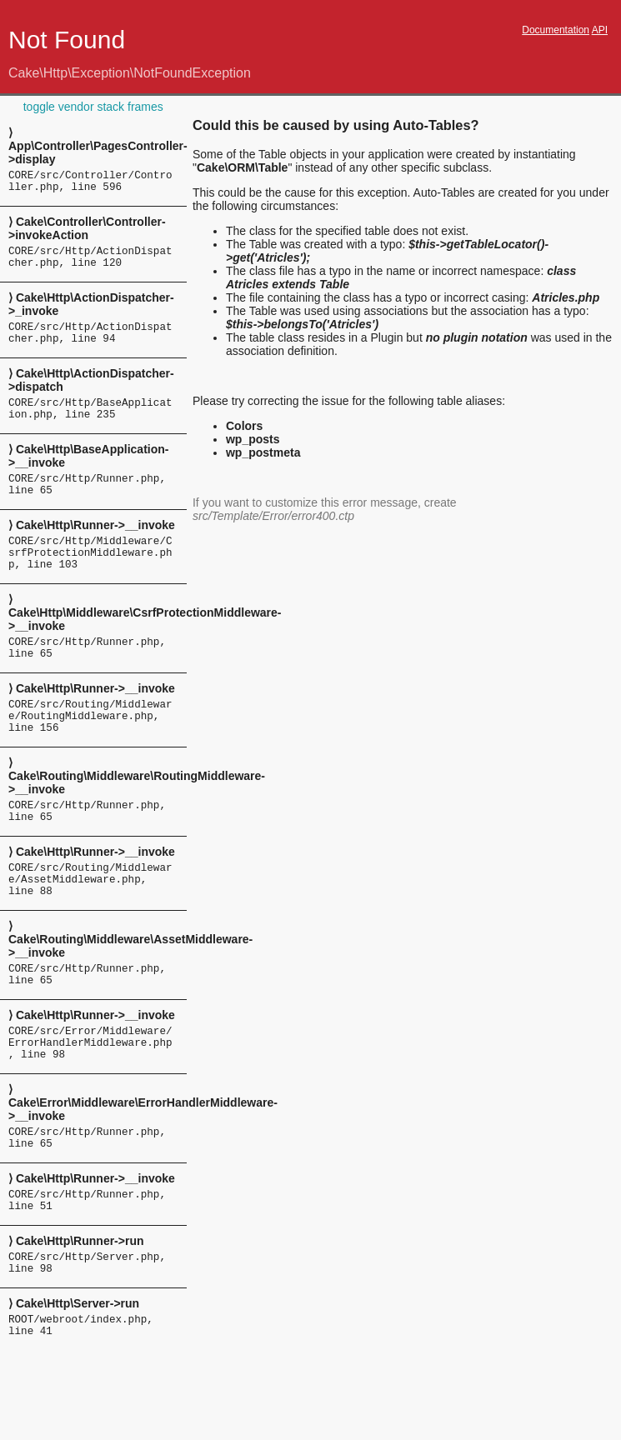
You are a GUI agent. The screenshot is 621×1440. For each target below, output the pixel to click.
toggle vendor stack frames (93, 106)
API (600, 30)
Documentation (555, 30)
